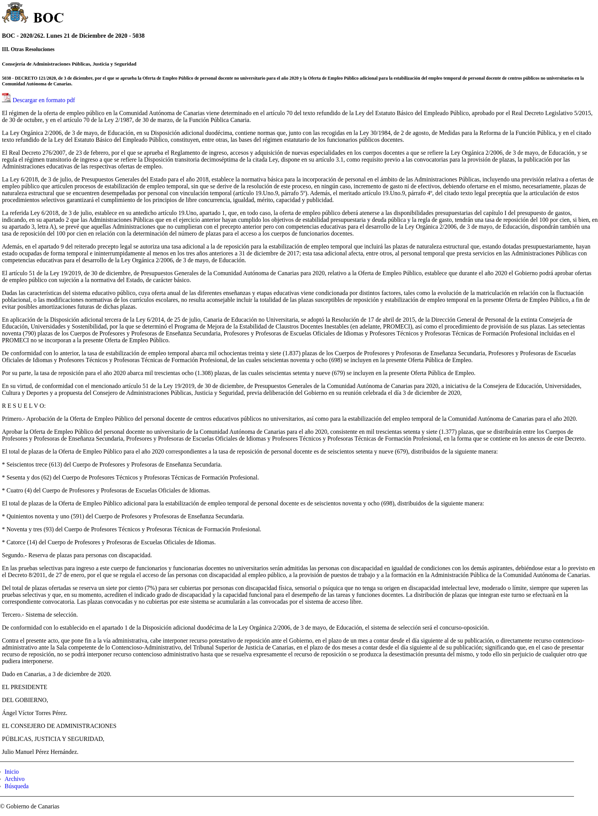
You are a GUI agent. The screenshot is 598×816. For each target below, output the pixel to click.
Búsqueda (17, 786)
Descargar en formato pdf (44, 100)
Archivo (14, 779)
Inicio (12, 771)
